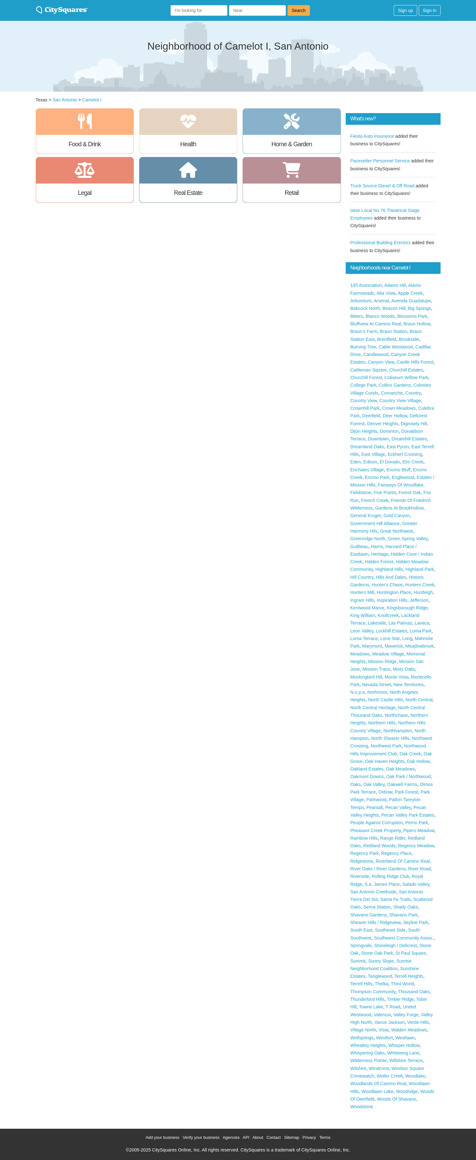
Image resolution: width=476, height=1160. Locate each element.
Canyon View (381, 362)
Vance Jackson (389, 1022)
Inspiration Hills (392, 600)
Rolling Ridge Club (390, 876)
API (246, 1137)
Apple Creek (410, 293)
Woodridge (407, 1091)
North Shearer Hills (390, 738)
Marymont (372, 646)
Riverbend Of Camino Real (403, 861)
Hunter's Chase (387, 584)
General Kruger (365, 515)
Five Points (385, 492)
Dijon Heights (363, 431)
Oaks (355, 784)
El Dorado (390, 461)
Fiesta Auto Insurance (372, 136)
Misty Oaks (404, 669)
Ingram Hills (362, 600)
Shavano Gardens (368, 914)
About (257, 1137)
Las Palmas (400, 622)
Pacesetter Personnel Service (380, 160)
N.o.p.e (357, 692)
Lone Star (390, 638)
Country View (363, 400)
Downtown (378, 438)
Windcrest (379, 1068)
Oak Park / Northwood (408, 776)
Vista (384, 1029)
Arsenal (381, 300)
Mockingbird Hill (366, 677)
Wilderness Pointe (368, 1060)
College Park (363, 385)
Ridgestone (361, 861)
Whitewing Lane (403, 1052)
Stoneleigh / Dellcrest (395, 945)
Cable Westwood (396, 346)
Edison (370, 461)
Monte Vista (396, 677)
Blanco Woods (380, 316)
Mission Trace (376, 669)
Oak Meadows (400, 768)
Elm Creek (412, 461)
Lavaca (422, 622)
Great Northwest (396, 531)
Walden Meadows (409, 1029)
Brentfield (386, 339)
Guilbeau (359, 546)
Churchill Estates (406, 369)
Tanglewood (380, 976)
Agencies (231, 1137)
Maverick (394, 646)
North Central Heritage (373, 707)
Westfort (384, 1037)
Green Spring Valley (408, 538)
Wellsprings (362, 1037)
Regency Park (364, 853)
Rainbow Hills (364, 838)
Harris (377, 546)
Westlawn (405, 1037)
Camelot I (92, 99)
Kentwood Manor (367, 607)
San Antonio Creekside (373, 891)
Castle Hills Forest (415, 362)
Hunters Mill (362, 592)
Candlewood (376, 354)
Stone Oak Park (377, 953)
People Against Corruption (376, 822)
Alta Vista (385, 293)
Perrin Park (416, 822)
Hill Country (362, 577)
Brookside (409, 339)
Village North (363, 1029)
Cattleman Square (368, 369)
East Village (373, 454)
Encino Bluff (398, 469)
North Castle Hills (385, 699)
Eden (355, 461)
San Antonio (65, 99)
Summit (358, 961)
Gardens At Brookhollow (399, 508)
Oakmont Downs (367, 776)
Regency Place (396, 853)
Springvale (361, 945)
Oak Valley (374, 784)
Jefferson (419, 600)
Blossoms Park (412, 316)
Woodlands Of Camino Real (378, 1083)
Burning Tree (363, 346)
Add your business (162, 1137)
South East (361, 930)
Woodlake (415, 1075)
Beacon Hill (393, 308)
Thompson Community (373, 991)
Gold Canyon (396, 515)
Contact (274, 1137)
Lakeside (377, 622)
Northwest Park (386, 745)
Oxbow (385, 791)
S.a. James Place (382, 884)
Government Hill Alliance (375, 523)
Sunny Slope (381, 961)
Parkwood (376, 799)
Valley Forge (405, 1014)
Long (407, 638)
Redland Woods (379, 845)
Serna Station (377, 906)
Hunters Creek (419, 584)
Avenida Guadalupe (411, 300)
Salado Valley (415, 884)
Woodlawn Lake (377, 1091)
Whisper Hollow (404, 1045)
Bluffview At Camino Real (375, 323)
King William (362, 615)
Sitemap (291, 1137)
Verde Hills (418, 1022)
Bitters (356, 316)
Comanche (392, 393)
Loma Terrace (364, 638)
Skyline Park (415, 922)
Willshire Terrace (406, 1060)
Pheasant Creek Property (375, 830)
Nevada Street (376, 684)
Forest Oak (410, 492)
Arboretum (361, 300)
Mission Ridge (382, 661)
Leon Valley (362, 630)
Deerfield (371, 415)
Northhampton (397, 730)
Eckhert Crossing (405, 454)
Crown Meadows (399, 408)
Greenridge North (367, 538)
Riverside (359, 876)
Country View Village (400, 400)
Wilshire (358, 1068)
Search (299, 10)
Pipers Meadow (418, 830)
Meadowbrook (419, 646)
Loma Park (420, 630)
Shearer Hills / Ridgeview (375, 922)
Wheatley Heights (368, 1045)
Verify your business (201, 1137)
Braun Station (393, 331)
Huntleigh (423, 592)
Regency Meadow (416, 845)
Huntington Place (394, 592)
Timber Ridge (400, 999)
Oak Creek (410, 753)
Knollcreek (388, 615)
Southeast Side (390, 930)
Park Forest (406, 791)
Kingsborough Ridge (407, 607)
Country (413, 393)
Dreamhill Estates (409, 438)
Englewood (403, 477)
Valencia (382, 1014)
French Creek (375, 500)
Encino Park (377, 477)
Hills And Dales (391, 577)
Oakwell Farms (402, 784)
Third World (402, 983)
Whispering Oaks (367, 1052)
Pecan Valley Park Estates (407, 815)
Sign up (405, 10)
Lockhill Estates (391, 630)
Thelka (381, 983)
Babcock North (365, 308)
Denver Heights (383, 423)
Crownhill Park (365, 408)
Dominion (389, 431)
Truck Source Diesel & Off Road (382, 185)
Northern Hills (382, 722)
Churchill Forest (366, 377)
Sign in (429, 10)
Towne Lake (371, 1006)
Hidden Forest (379, 561)
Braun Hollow (417, 323)
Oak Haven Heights (384, 761)
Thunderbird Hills (367, 999)
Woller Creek (390, 1075)
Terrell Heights (408, 976)
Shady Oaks (405, 906)
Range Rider (392, 838)
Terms (324, 1137)
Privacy (309, 1137)
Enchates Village (367, 469)
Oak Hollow (418, 761)
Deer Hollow (395, 415)
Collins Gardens (395, 385)
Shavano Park (403, 914)
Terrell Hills (361, 983)
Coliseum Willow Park (406, 377)
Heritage (379, 554)
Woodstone (361, 1106)
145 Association (366, 285)
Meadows (360, 653)
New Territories (408, 684)
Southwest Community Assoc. (404, 937)
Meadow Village (388, 653)
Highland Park (419, 569)
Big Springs (419, 308)
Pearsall (374, 807)
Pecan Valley (398, 807)
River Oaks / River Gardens (378, 868)
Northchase (396, 715)
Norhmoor (377, 692)
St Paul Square (411, 953)
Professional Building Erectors (380, 242)
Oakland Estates (367, 768)
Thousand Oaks (414, 991)
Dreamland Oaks (367, 446)
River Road (419, 868)
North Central (418, 699)
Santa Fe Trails (395, 899)
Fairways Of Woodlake (400, 484)
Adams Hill (395, 285)
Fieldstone (360, 492)
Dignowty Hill (414, 423)
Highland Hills (389, 569)
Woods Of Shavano (396, 1099)
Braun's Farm (363, 331)
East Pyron (398, 446)
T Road (393, 1006)
